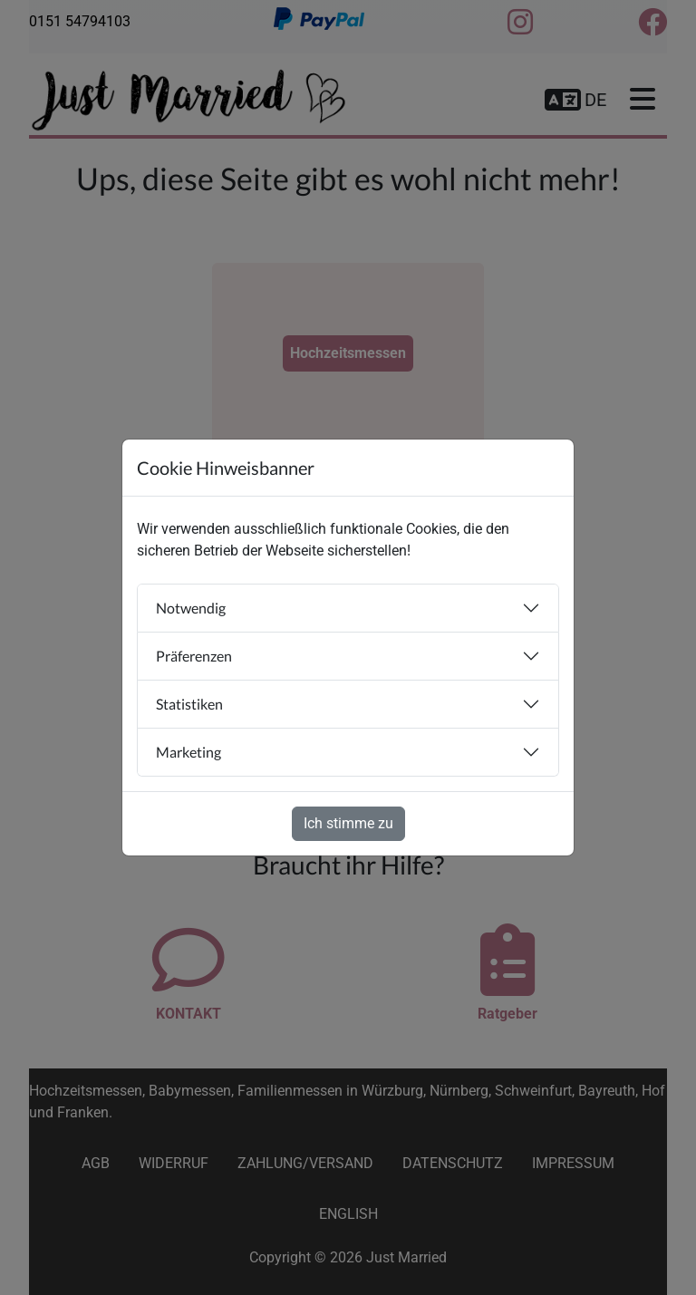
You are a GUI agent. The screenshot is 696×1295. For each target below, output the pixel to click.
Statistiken (189, 703)
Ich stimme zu (348, 823)
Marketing (188, 751)
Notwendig (191, 607)
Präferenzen (194, 655)
